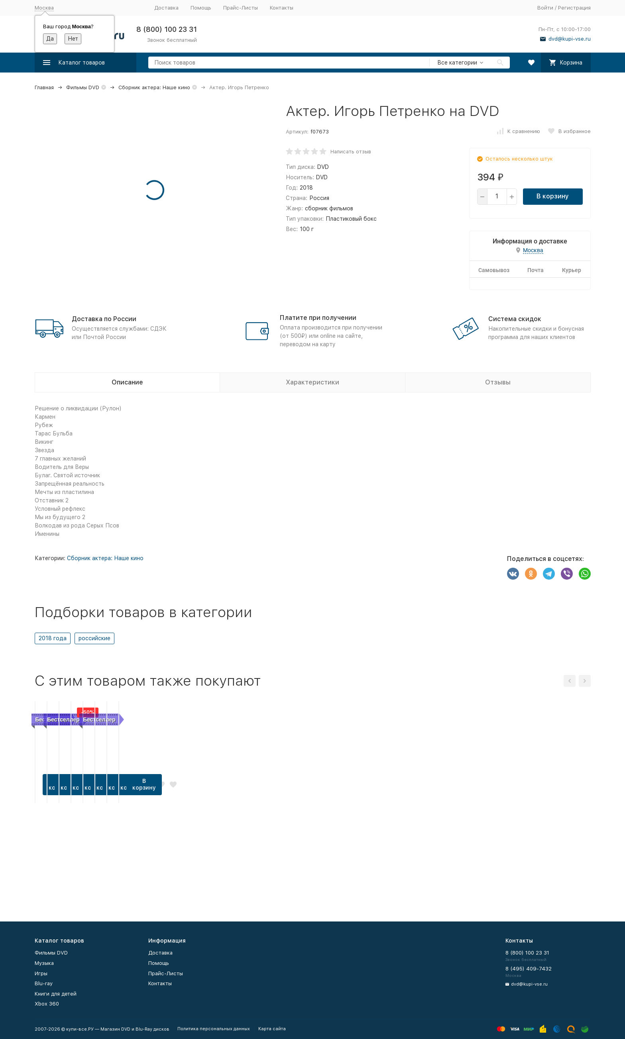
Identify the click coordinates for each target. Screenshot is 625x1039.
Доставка (166, 8)
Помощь (201, 8)
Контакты (281, 8)
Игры (41, 973)
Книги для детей (56, 994)
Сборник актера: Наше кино (154, 87)
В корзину (553, 196)
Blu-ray (44, 983)
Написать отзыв (350, 152)
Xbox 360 (47, 1004)
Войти (545, 8)
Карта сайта (272, 1028)
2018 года (53, 638)
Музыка (44, 963)
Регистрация (574, 8)
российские (94, 638)
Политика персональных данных (213, 1028)
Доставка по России (104, 319)
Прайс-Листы (240, 8)
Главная (44, 87)
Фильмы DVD (82, 87)
